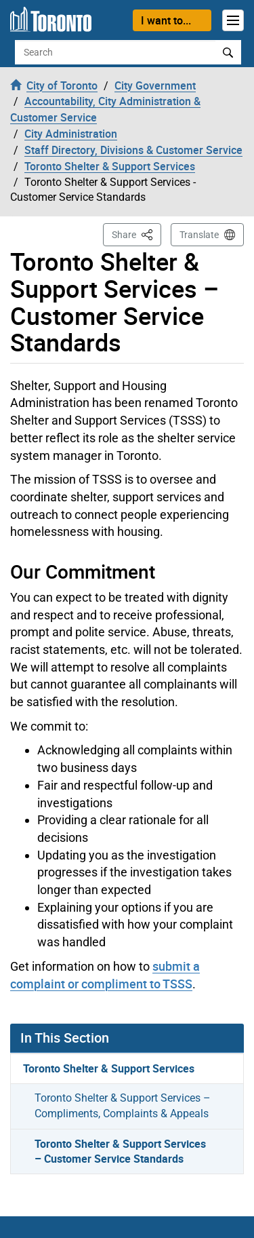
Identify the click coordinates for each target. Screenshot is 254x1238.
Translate (199, 234)
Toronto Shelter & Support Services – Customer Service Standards (120, 1151)
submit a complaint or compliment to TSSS (105, 975)
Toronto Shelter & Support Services (108, 1068)
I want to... (166, 20)
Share (136, 233)
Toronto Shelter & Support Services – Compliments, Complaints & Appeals (123, 1105)
